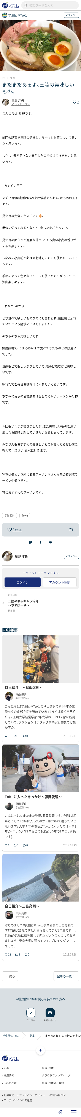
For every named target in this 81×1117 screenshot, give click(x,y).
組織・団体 (47, 1068)
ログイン (22, 582)
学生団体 (9, 515)
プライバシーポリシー (31, 1095)
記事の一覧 (66, 976)
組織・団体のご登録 (52, 1083)
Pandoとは (9, 1083)
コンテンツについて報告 (17, 1100)
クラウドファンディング (55, 1075)
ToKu (25, 515)
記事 (32, 1036)
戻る (10, 976)
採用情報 (8, 1075)
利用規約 (8, 1095)
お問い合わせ (57, 1095)
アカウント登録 (59, 582)
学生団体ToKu (11, 1036)
